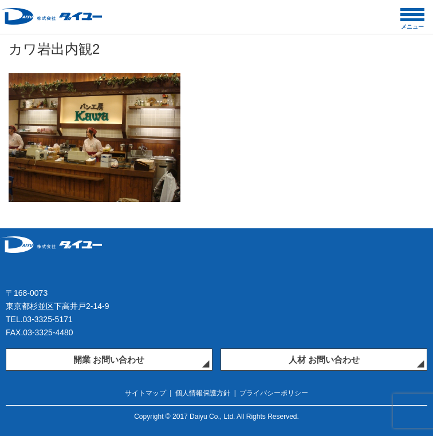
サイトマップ (145, 393)
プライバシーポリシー (273, 393)
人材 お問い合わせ (324, 359)
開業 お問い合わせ (108, 359)
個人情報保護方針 (202, 393)
